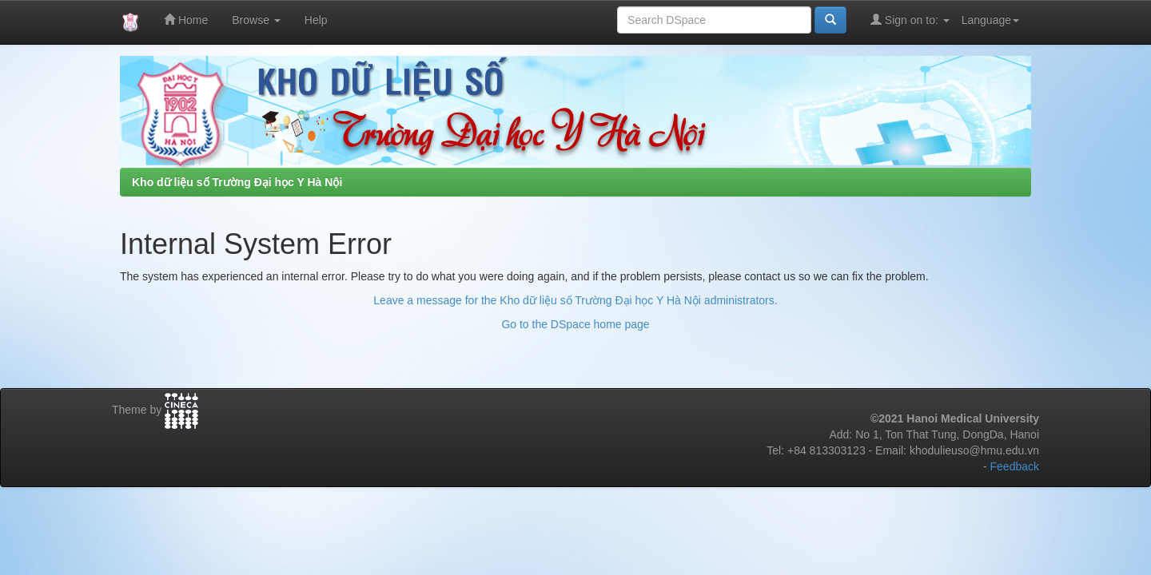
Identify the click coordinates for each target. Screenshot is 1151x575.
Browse (256, 20)
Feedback (1014, 466)
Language (990, 20)
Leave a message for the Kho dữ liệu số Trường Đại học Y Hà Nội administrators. (575, 300)
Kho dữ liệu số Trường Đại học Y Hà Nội (237, 182)
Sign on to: (910, 19)
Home (186, 19)
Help (316, 20)
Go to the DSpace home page (575, 324)
